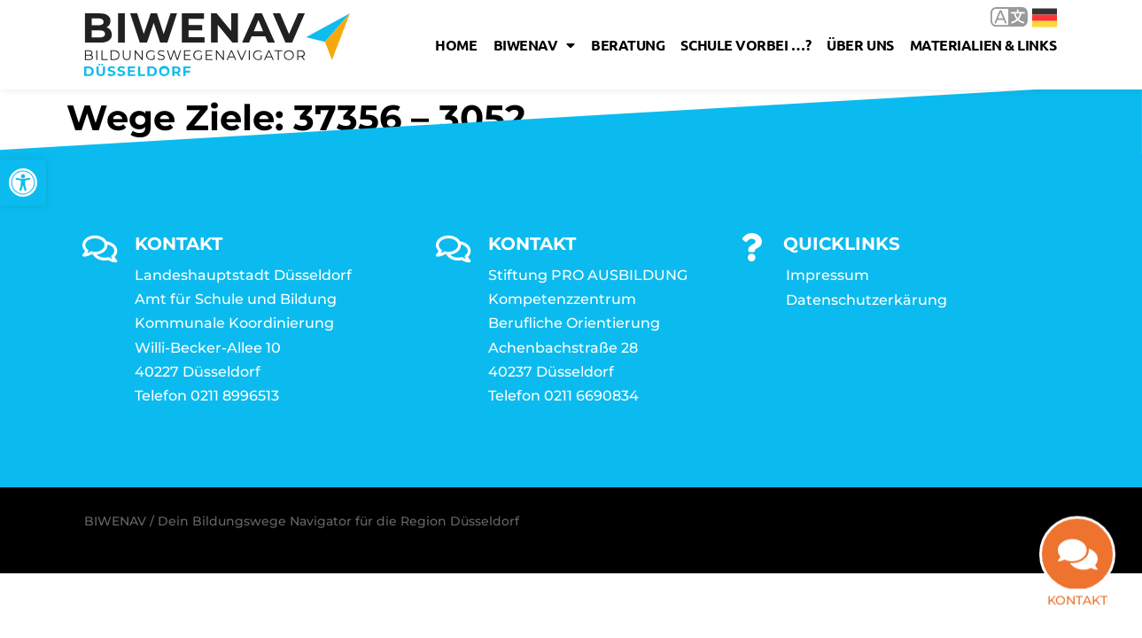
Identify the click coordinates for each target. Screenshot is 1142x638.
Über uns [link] (860, 44)
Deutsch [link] (1044, 17)
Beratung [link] (627, 44)
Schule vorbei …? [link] (745, 44)
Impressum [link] (827, 275)
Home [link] (456, 44)
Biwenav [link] (534, 45)
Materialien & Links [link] (983, 44)
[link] (23, 183)
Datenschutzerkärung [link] (866, 300)
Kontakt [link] (1077, 603)
